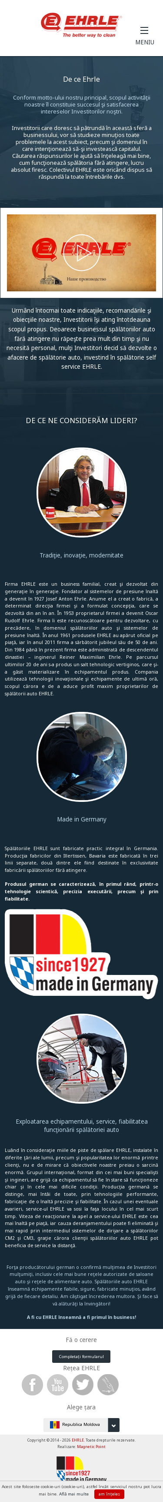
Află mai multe (74, 1494)
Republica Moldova (85, 1425)
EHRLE (78, 1440)
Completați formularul (81, 1356)
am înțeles (109, 1494)
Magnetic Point (91, 1446)
